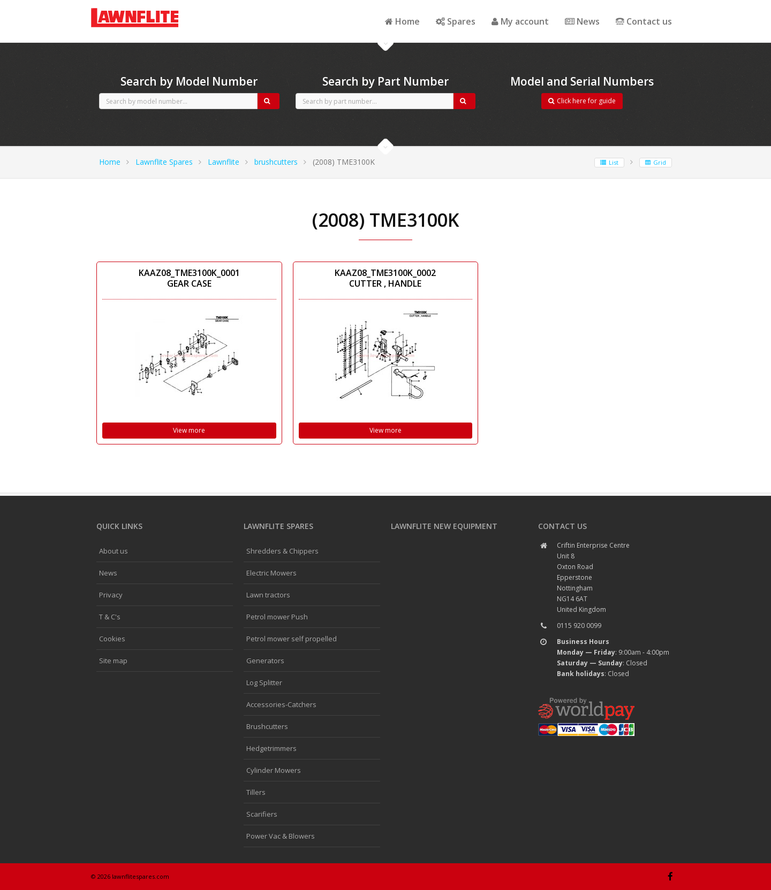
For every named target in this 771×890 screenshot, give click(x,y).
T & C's (109, 617)
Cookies (112, 638)
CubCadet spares (150, 8)
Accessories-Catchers (281, 704)
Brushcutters (267, 726)
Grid (655, 162)
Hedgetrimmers (271, 748)
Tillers (256, 792)
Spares (455, 21)
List (609, 162)
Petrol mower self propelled (291, 638)
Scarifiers (261, 814)
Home (402, 21)
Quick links (119, 526)
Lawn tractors (268, 595)
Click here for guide (582, 100)
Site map (113, 660)
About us (113, 551)
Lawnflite (223, 162)
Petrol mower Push (277, 617)
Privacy (111, 595)
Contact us (644, 21)
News (582, 21)
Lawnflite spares (278, 526)
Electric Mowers (271, 573)
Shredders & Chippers (282, 551)
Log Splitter (264, 682)
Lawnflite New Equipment (444, 526)
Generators (265, 660)
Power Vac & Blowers (280, 836)
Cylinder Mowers (273, 770)
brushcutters (276, 162)
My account (520, 21)
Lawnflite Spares (164, 162)
